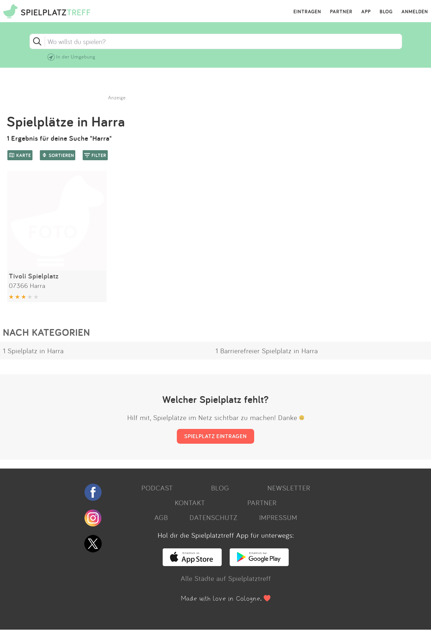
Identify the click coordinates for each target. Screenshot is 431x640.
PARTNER (341, 12)
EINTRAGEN (307, 12)
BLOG (386, 12)
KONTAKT (190, 502)
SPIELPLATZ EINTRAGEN (215, 436)
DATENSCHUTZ (213, 517)
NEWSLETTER (288, 487)
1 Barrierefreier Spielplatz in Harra (267, 350)
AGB (161, 517)
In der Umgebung (75, 57)
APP (366, 12)
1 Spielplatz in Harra (33, 350)
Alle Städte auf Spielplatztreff (226, 578)
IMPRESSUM (278, 517)
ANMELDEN (414, 12)
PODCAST (157, 487)
